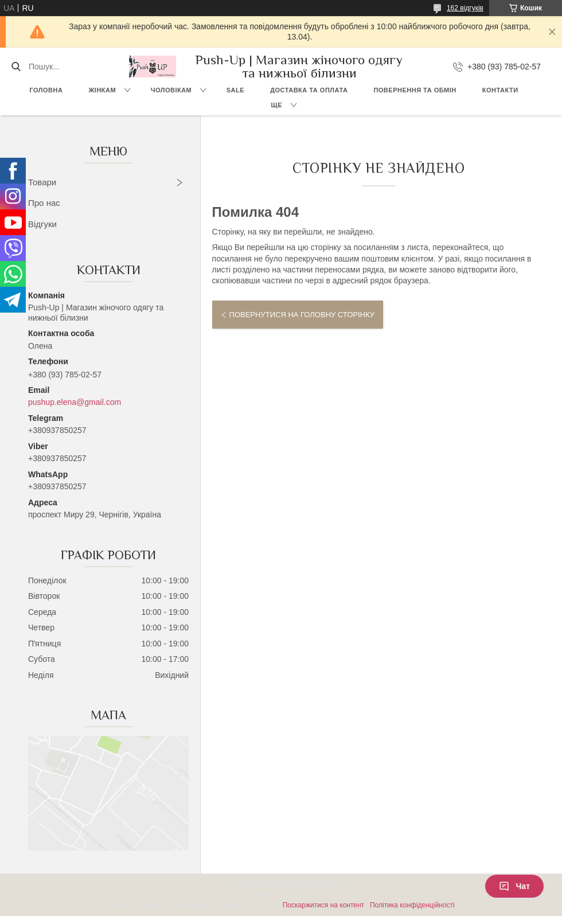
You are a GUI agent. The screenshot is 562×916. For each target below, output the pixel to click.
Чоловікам (171, 90)
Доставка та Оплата (309, 90)
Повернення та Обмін (414, 90)
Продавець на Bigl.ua (281, 895)
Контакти (500, 90)
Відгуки (42, 224)
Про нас (44, 203)
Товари (42, 182)
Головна (46, 90)
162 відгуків (465, 8)
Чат (514, 886)
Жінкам (102, 90)
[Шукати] (16, 67)
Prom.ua (335, 884)
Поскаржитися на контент (323, 905)
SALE (235, 90)
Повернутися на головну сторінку (301, 314)
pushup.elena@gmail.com (74, 402)
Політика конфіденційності (412, 905)
